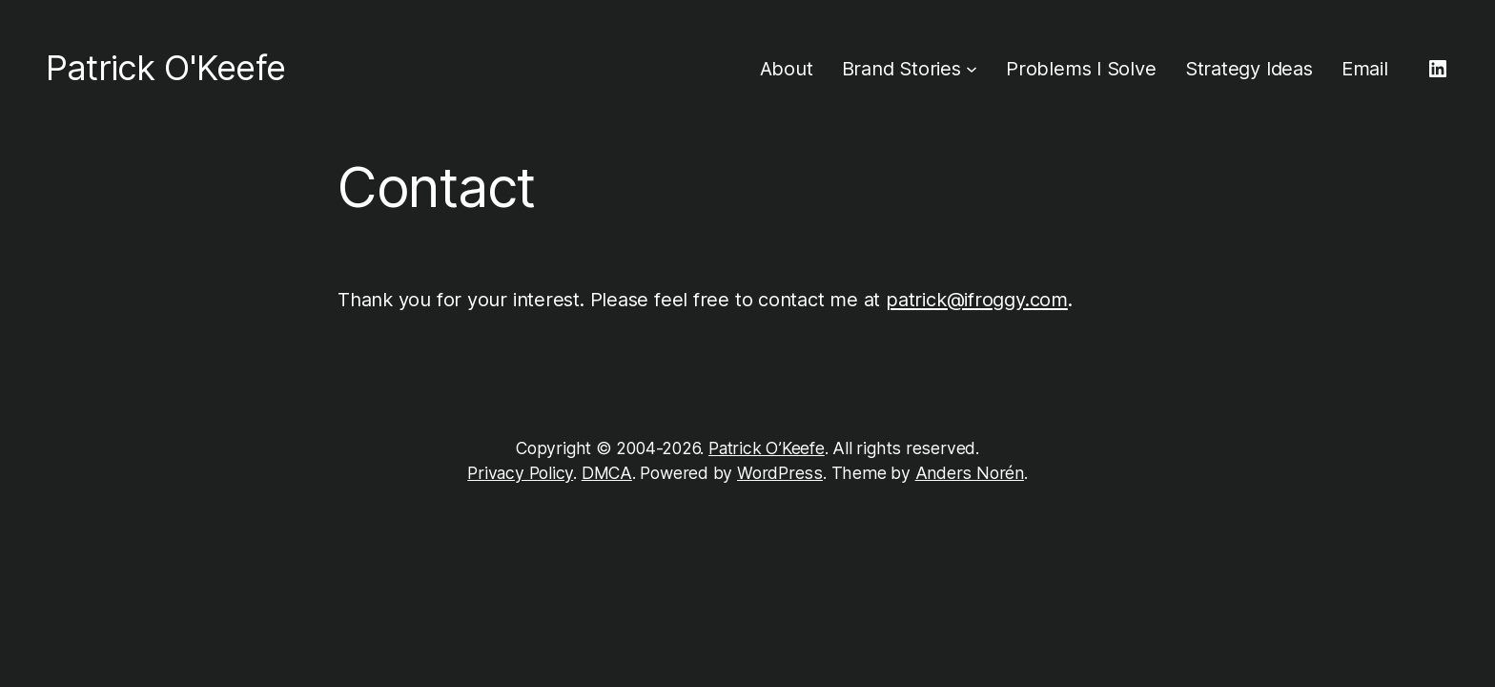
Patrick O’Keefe (766, 448)
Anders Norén (969, 473)
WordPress (780, 473)
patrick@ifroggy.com (977, 299)
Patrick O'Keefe (165, 68)
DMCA (607, 473)
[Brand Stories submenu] (971, 68)
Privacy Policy (520, 473)
